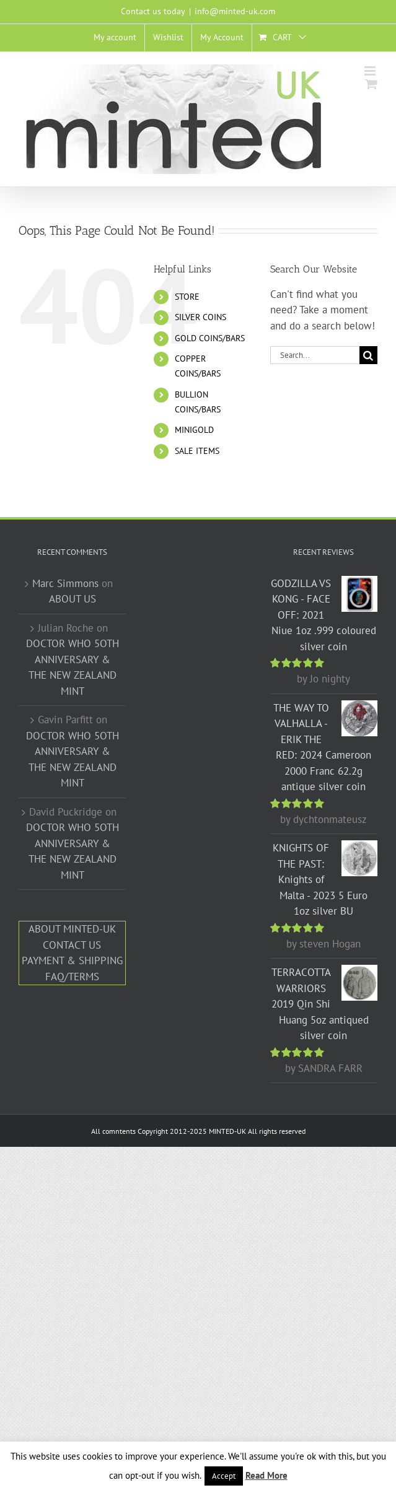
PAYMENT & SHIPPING (72, 960)
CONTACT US (72, 945)
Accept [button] (223, 1476)
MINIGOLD (194, 429)
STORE (187, 296)
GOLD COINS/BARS (210, 338)
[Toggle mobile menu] (370, 70)
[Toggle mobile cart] (371, 83)
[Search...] (314, 355)
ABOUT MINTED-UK (72, 929)
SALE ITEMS (197, 450)
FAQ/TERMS (72, 976)
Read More (266, 1475)
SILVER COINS (200, 317)
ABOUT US (72, 599)
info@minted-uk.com (235, 11)
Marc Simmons (65, 583)
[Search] (368, 355)
